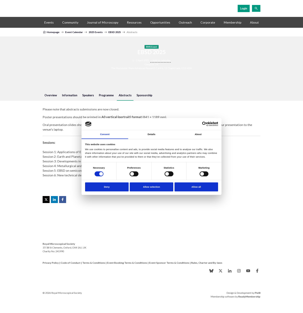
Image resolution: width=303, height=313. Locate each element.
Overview (50, 95)
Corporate (207, 22)
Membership (232, 22)
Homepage (53, 32)
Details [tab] (151, 134)
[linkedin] (230, 271)
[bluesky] (211, 271)
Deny (107, 187)
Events (49, 22)
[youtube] (248, 271)
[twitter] (220, 271)
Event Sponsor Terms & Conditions (169, 262)
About (254, 22)
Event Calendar (74, 32)
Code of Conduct (70, 262)
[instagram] (239, 271)
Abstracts (125, 95)
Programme (106, 95)
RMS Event (151, 46)
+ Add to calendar (160, 60)
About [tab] (198, 134)
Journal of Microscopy (102, 22)
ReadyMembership (249, 296)
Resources (134, 22)
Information (69, 95)
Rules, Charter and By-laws (206, 262)
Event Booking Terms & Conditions (127, 262)
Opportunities (160, 22)
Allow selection (151, 187)
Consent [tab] (105, 134)
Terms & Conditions (93, 262)
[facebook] (257, 271)
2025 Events (96, 32)
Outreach (185, 22)
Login (243, 8)
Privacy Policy (51, 262)
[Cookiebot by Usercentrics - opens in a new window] (204, 124)
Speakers (88, 95)
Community (70, 22)
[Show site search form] (256, 8)
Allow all (196, 187)
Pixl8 (257, 292)
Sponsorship (144, 95)
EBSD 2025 (114, 32)
